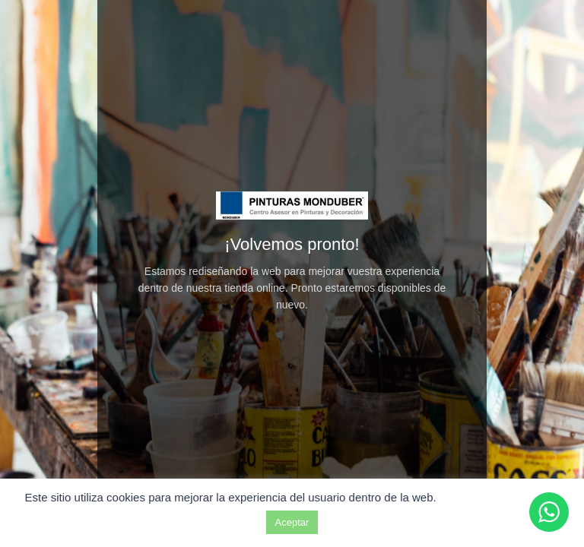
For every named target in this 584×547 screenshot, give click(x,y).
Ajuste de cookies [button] (499, 497)
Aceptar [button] (292, 522)
